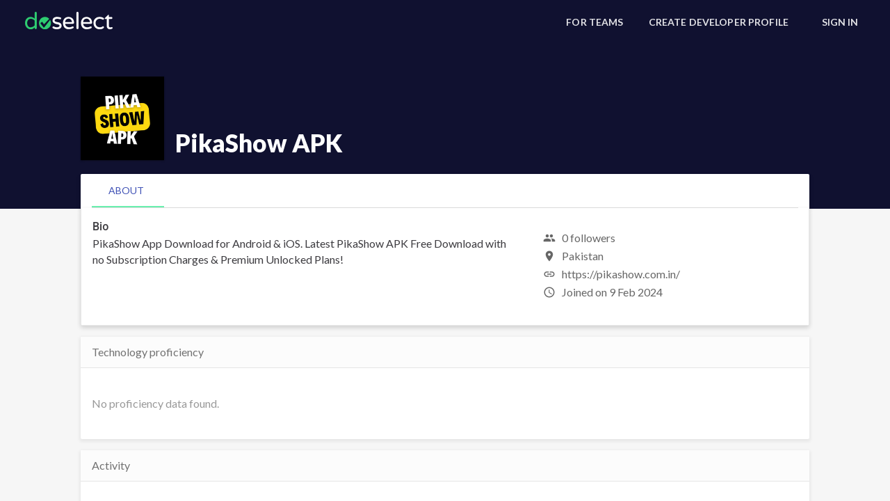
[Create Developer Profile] (719, 22)
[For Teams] (594, 22)
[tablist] (445, 190)
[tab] (126, 190)
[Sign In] (840, 22)
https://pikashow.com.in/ (621, 273)
